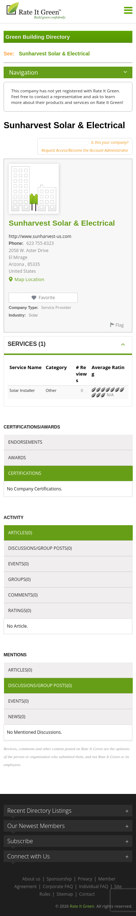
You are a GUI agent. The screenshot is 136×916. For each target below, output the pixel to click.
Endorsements (25, 442)
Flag (120, 325)
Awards (17, 458)
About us (31, 879)
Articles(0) (20, 533)
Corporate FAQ (58, 886)
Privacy (85, 879)
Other (51, 390)
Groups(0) (19, 579)
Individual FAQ (93, 886)
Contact (87, 894)
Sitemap (65, 894)
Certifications (24, 473)
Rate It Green (82, 906)
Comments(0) (23, 595)
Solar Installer (22, 390)
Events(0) (18, 564)
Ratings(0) (19, 610)
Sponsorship (59, 879)
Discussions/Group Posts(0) (40, 548)
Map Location (29, 279)
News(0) (16, 717)
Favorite (46, 297)
